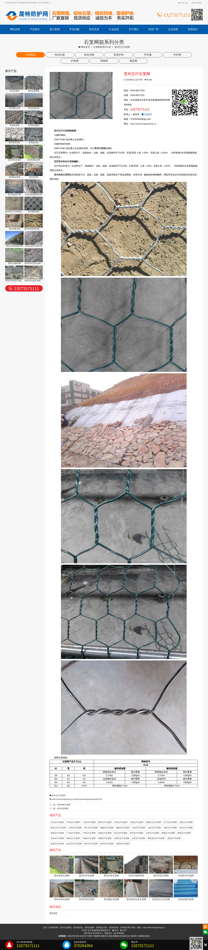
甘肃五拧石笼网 (57, 838)
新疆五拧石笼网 (104, 838)
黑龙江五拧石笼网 (58, 828)
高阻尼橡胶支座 (115, 936)
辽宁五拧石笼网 (170, 822)
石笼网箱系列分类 (102, 47)
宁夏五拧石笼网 (89, 838)
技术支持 (94, 29)
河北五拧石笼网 (120, 822)
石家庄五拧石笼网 (121, 838)
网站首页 (15, 29)
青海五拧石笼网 (73, 838)
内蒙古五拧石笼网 (153, 822)
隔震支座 (104, 936)
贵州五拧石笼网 (58, 795)
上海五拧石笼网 (89, 822)
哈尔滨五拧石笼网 (74, 844)
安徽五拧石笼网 (106, 828)
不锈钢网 (96, 936)
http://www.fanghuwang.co (143, 123)
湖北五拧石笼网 (186, 828)
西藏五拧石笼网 (168, 833)
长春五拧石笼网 (57, 844)
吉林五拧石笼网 (186, 822)
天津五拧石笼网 (73, 822)
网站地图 (196, 3)
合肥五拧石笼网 (122, 844)
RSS (123, 930)
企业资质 (173, 29)
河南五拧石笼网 (170, 828)
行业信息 (114, 29)
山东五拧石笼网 (154, 828)
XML (115, 930)
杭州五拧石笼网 (106, 844)
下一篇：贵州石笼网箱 (59, 808)
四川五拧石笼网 (120, 833)
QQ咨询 (146, 114)
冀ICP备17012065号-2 (93, 933)
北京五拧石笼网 (57, 822)
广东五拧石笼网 (73, 833)
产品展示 (35, 29)
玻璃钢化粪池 (144, 936)
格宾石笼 (71, 936)
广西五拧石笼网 (89, 833)
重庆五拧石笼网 (104, 822)
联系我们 (193, 29)
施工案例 (55, 29)
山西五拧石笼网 (136, 822)
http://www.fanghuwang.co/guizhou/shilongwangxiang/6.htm (77, 799)
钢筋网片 (134, 936)
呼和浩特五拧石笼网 (156, 838)
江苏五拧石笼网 (75, 828)
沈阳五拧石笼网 (174, 838)
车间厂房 (153, 29)
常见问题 (74, 29)
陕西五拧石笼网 (184, 833)
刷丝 (77, 936)
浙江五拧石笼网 (90, 828)
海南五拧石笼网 (104, 833)
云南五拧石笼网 (152, 833)
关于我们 (134, 29)
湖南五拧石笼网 (57, 833)
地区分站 (183, 3)
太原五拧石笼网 (138, 838)
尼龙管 (83, 936)
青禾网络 (119, 933)
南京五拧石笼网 (90, 844)
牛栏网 (89, 936)
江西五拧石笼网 (138, 828)
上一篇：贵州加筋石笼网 (60, 805)
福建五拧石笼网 (122, 828)
